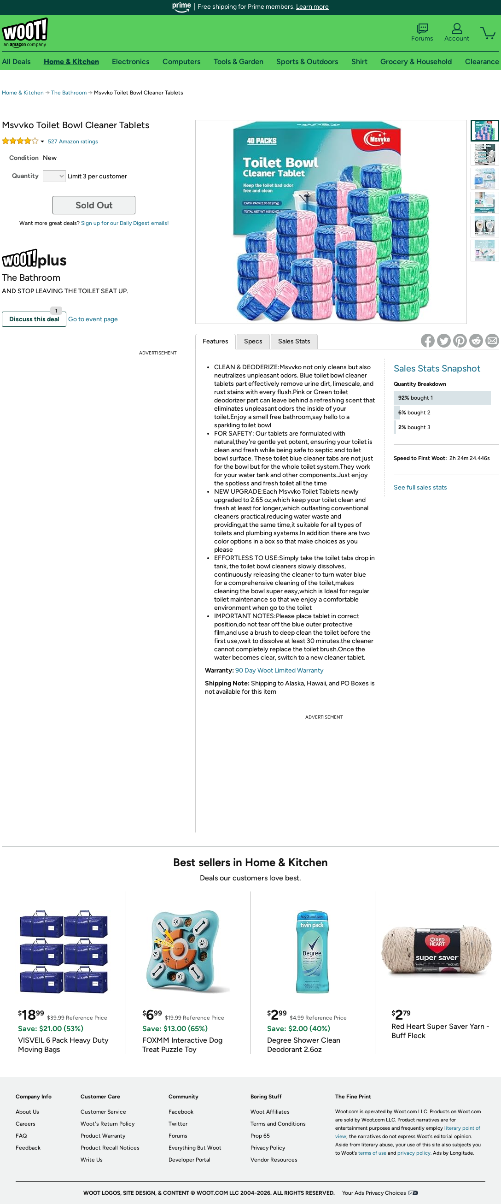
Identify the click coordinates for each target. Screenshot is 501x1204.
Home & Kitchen (23, 92)
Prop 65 (260, 1136)
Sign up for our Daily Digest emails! (125, 223)
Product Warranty (103, 1136)
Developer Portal (189, 1160)
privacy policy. (414, 1153)
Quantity (25, 176)
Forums (422, 32)
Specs (253, 341)
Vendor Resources (273, 1160)
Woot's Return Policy (107, 1124)
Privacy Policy (267, 1148)
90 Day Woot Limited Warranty (279, 670)
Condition (24, 158)
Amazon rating (73, 141)
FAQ (21, 1136)
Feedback (28, 1148)
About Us (27, 1112)
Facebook (181, 1112)
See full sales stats (420, 487)
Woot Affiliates (270, 1112)
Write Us (92, 1160)
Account (456, 32)
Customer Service (103, 1112)
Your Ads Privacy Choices (374, 1193)
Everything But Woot (195, 1148)
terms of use (372, 1153)
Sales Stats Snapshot (437, 368)
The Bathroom (69, 92)
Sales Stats (294, 341)
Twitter (178, 1124)
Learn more (312, 7)
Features (215, 341)
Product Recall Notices (110, 1148)
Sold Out (94, 205)
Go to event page (93, 319)
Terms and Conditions (278, 1124)
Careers (25, 1124)
